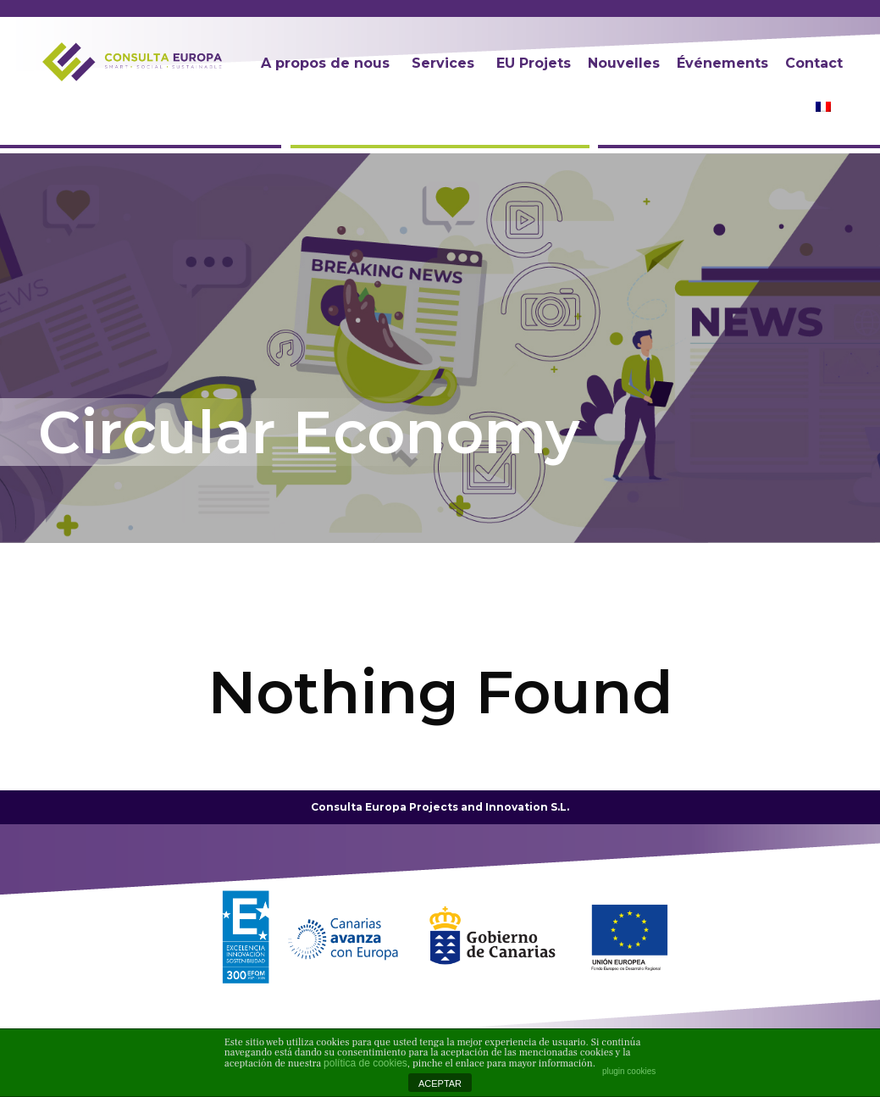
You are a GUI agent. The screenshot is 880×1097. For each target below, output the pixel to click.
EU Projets (533, 63)
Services (443, 63)
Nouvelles (624, 63)
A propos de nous (325, 63)
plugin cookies (629, 1071)
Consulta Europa (359, 807)
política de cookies (365, 1063)
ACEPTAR (440, 1083)
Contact (814, 63)
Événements (722, 63)
